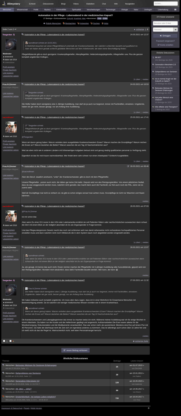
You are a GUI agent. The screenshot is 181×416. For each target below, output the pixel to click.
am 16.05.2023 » (137, 381)
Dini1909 (138, 368)
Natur (136, 10)
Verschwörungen (93, 10)
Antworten (84, 23)
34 (40, 400)
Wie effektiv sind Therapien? (165, 108)
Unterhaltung (163, 10)
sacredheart (8, 117)
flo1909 (8, 376)
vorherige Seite (141, 341)
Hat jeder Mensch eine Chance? (165, 100)
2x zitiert (137, 79)
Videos (76, 4)
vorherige (140, 29)
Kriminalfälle (61, 10)
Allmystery (13, 3)
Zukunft (70, 18)
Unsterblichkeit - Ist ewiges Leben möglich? (35, 397)
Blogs (63, 4)
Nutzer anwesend (165, 17)
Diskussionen (48, 4)
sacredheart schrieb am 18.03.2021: (41, 43)
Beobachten (70, 23)
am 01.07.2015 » (137, 365)
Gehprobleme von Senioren (28, 373)
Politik (36, 10)
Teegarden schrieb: (34, 93)
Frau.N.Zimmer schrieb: (36, 289)
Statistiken (90, 4)
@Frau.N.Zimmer (29, 211)
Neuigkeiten (130, 4)
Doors (138, 392)
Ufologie (124, 10)
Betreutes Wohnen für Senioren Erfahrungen (36, 365)
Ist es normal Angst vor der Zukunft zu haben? (165, 81)
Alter (84, 18)
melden (145, 79)
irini (7, 368)
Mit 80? (165, 58)
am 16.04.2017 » (137, 397)
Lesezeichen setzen (11, 76)
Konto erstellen (166, 45)
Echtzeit (32, 4)
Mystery (47, 10)
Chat (104, 4)
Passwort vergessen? (165, 41)
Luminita (9, 392)
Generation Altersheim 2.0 (27, 381)
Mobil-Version (36, 408)
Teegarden (9, 35)
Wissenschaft (22, 10)
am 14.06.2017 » (137, 389)
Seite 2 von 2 (10, 29)
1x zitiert (137, 112)
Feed (99, 18)
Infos (106, 23)
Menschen (7, 10)
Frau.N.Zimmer (9, 84)
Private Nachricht (9, 70)
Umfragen (148, 10)
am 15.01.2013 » (137, 373)
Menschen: (10, 365)
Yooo (138, 400)
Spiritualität (76, 10)
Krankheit (77, 18)
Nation (138, 376)
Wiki (116, 4)
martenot (138, 384)
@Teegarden (27, 137)
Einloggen (167, 36)
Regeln (27, 408)
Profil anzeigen (9, 67)
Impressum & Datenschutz (11, 408)
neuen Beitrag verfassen (76, 350)
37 (47, 400)
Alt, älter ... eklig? (23, 389)
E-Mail (105, 18)
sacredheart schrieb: (35, 256)
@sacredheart (28, 171)
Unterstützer (9, 62)
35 (42, 400)
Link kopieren (8, 73)
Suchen (96, 23)
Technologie (110, 10)
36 (45, 400)
